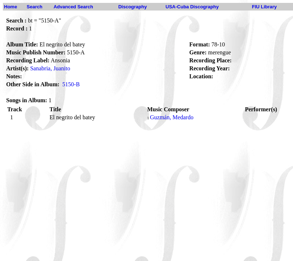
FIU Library (264, 6)
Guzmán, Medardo (171, 117)
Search (34, 6)
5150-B (71, 84)
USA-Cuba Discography (192, 6)
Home (10, 6)
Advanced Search (73, 6)
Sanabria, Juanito (50, 68)
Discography (132, 6)
